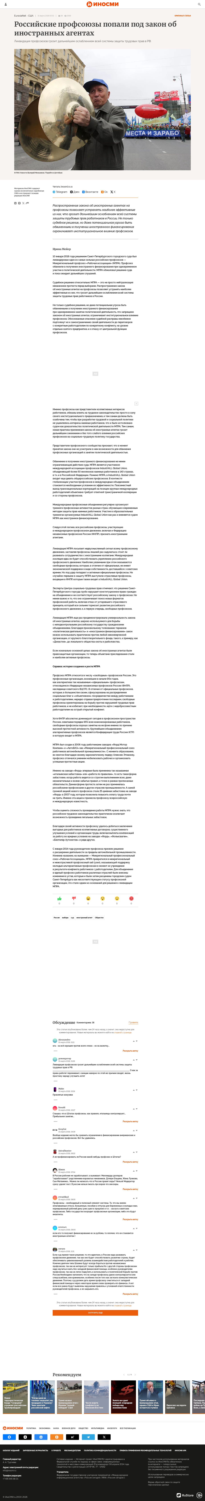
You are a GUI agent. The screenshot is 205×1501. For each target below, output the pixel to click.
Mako (61, 1088)
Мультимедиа (97, 1428)
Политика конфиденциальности (100, 1451)
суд (72, 918)
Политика (31, 1428)
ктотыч (62, 1227)
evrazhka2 (63, 1197)
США (30, 15)
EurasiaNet (20, 15)
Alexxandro (64, 1039)
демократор (64, 1058)
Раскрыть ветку (130, 1051)
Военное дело (68, 1428)
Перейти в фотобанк (53, 173)
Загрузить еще (95, 1313)
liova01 (61, 1107)
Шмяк (61, 1169)
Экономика (44, 1428)
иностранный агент (84, 918)
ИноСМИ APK (180, 1451)
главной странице (122, 1032)
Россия (57, 918)
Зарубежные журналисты (35, 1451)
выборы (65, 918)
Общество (99, 918)
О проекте (56, 1451)
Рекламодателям (72, 1451)
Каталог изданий (11, 1451)
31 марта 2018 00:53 (46, 16)
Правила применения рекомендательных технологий (145, 1451)
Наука (56, 1428)
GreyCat (62, 1129)
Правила (133, 1022)
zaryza (61, 1248)
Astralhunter (64, 1150)
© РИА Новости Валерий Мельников (29, 173)
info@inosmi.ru (9, 1470)
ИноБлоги (112, 1428)
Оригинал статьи (183, 16)
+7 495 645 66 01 (10, 1479)
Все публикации (128, 1428)
